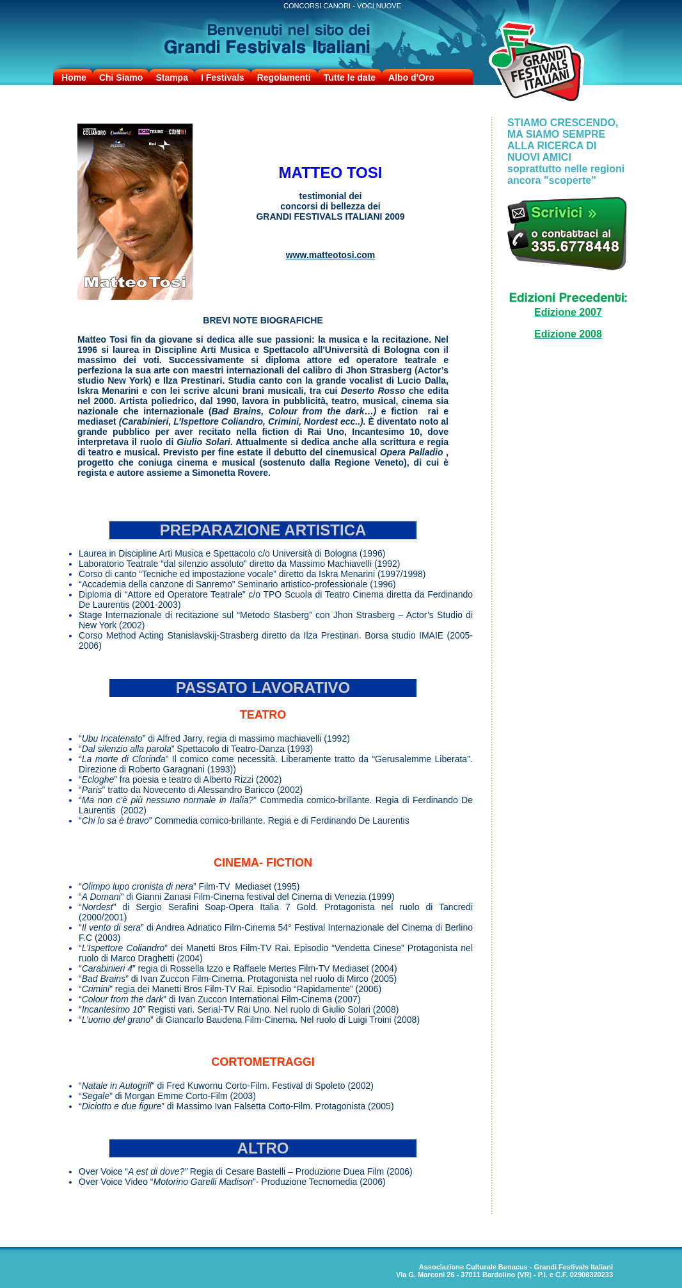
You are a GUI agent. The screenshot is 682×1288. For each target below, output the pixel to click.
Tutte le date (350, 77)
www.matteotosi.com (331, 255)
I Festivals (222, 77)
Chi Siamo (121, 77)
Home (73, 77)
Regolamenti (284, 77)
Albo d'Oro (411, 77)
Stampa (171, 77)
